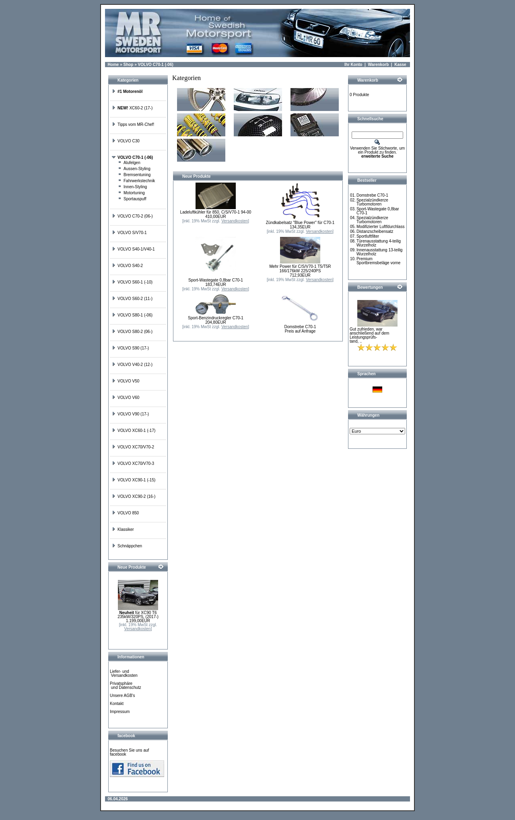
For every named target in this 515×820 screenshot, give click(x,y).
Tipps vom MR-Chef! (133, 124)
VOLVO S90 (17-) (130, 348)
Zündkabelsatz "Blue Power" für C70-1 (300, 222)
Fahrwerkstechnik (136, 181)
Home (113, 64)
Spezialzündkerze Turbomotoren (372, 202)
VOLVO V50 (125, 381)
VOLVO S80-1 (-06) (132, 315)
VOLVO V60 (125, 397)
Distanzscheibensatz (374, 231)
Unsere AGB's (122, 695)
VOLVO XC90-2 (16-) (133, 496)
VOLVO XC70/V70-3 (133, 463)
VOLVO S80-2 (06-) (132, 331)
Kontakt (117, 703)
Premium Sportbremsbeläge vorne (378, 261)
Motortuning (131, 193)
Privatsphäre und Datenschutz (125, 685)
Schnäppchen (127, 546)
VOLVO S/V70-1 (129, 232)
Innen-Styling (132, 187)
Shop (128, 64)
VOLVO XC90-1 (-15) (133, 480)
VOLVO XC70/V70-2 (133, 447)
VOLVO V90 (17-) (130, 414)
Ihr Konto (353, 64)
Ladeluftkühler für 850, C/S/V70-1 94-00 (215, 212)
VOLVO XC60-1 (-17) (133, 430)
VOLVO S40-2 (127, 265)
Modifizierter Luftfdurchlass (380, 226)
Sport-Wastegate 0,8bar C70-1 (215, 280)
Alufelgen (129, 162)
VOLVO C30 (126, 141)
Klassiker (123, 529)
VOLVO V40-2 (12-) (132, 364)
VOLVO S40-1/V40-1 (133, 249)
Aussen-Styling (134, 168)
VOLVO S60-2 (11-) (132, 298)
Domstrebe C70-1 (300, 327)
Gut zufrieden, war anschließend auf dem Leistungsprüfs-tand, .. (369, 335)
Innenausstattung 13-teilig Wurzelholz (379, 252)
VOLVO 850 (125, 513)
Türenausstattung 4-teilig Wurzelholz (378, 243)
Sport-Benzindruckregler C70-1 (215, 318)
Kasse (400, 64)
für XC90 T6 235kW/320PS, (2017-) (138, 614)
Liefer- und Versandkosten (124, 673)
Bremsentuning (134, 175)
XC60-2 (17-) (132, 108)
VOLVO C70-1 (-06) (155, 64)
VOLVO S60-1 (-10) (132, 282)
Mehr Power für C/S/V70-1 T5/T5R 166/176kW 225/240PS (300, 268)
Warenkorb (378, 64)
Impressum (120, 711)
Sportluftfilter (367, 236)
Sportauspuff (132, 199)
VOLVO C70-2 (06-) (132, 216)
